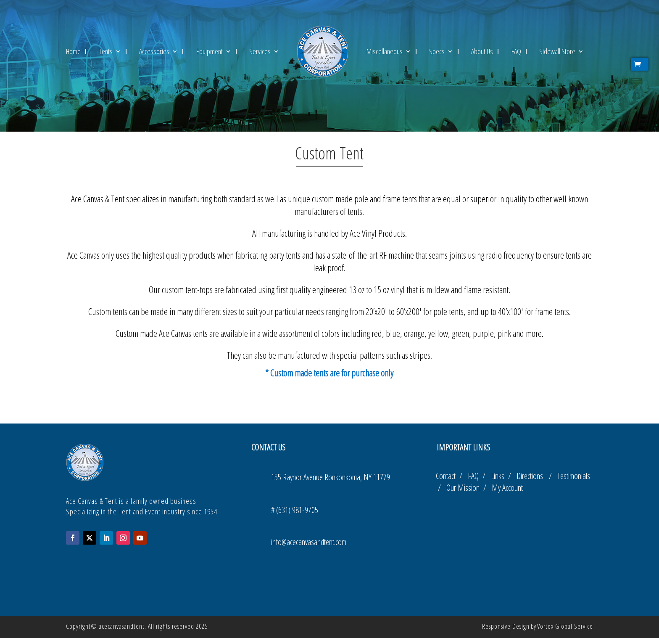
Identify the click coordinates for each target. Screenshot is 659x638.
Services (260, 51)
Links (498, 476)
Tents (106, 51)
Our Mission (464, 487)
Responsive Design (506, 626)
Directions (533, 476)
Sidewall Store (557, 51)
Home (73, 51)
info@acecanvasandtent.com (308, 542)
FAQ (516, 51)
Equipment (209, 51)
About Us (482, 51)
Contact (447, 476)
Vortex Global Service (565, 626)
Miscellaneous (384, 51)
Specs (437, 51)
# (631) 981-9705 (294, 510)
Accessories (154, 51)
